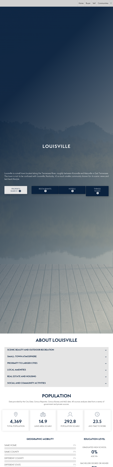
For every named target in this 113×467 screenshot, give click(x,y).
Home (81, 3)
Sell (94, 3)
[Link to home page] (3, 3)
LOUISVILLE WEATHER (56, 159)
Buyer (88, 3)
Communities (103, 3)
